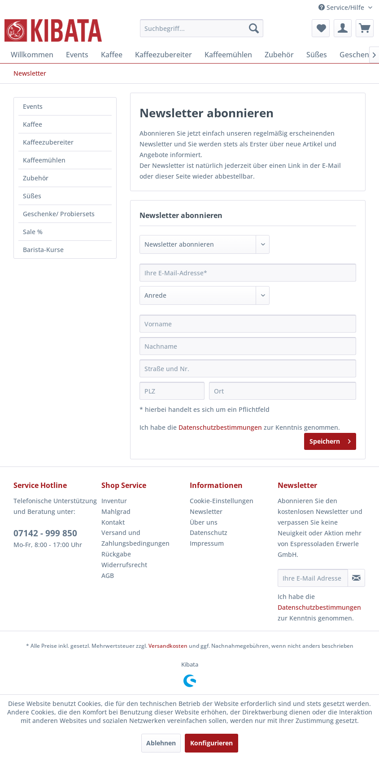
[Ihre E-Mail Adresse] (313, 578)
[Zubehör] (279, 54)
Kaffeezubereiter (48, 142)
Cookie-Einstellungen (221, 500)
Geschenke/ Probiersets (59, 214)
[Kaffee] (112, 54)
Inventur (114, 500)
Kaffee (32, 124)
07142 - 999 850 (45, 533)
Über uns (204, 522)
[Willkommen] (32, 54)
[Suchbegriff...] (201, 28)
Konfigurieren (211, 743)
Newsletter (206, 511)
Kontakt (113, 522)
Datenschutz (208, 532)
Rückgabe (116, 554)
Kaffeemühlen (44, 160)
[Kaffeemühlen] (228, 54)
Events (33, 106)
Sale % (33, 231)
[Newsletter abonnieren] (356, 578)
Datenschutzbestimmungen (220, 427)
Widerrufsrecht (124, 564)
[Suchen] (253, 28)
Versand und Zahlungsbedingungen (135, 537)
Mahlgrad (116, 511)
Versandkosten (167, 646)
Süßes (32, 196)
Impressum (207, 543)
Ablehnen (161, 743)
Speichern (330, 439)
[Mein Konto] (343, 28)
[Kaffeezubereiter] (163, 54)
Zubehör (35, 178)
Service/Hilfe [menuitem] (342, 7)
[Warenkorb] (365, 28)
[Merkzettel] (321, 28)
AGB (107, 575)
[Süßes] (316, 54)
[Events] (77, 54)
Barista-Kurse (43, 249)
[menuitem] (201, 28)
